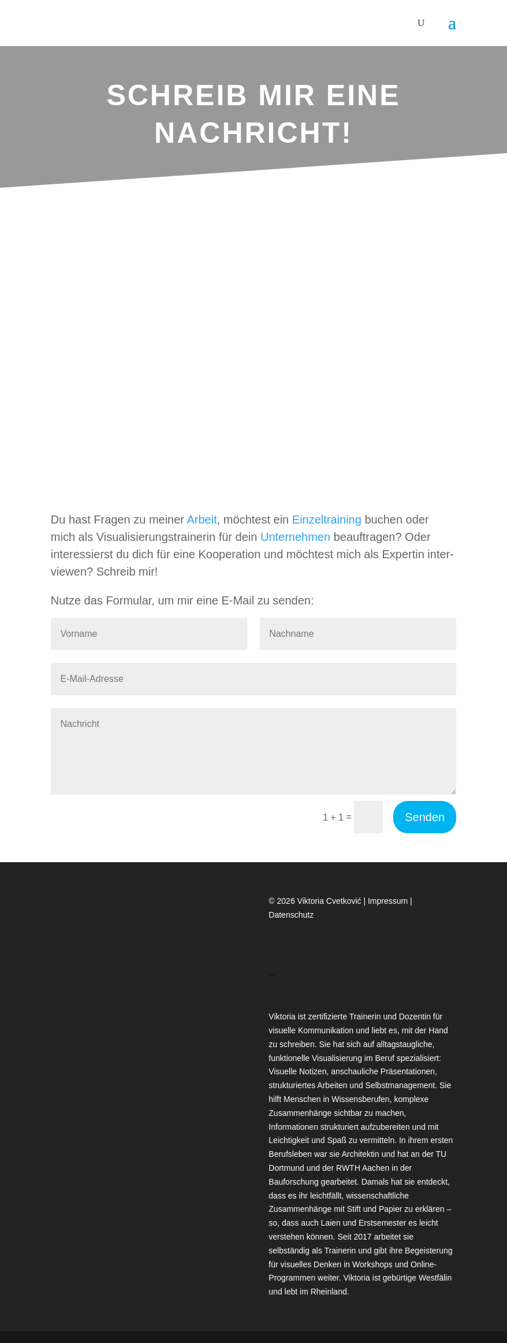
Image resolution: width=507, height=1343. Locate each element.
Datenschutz (291, 914)
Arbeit (202, 519)
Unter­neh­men (295, 536)
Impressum (389, 901)
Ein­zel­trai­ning (326, 519)
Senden (425, 817)
